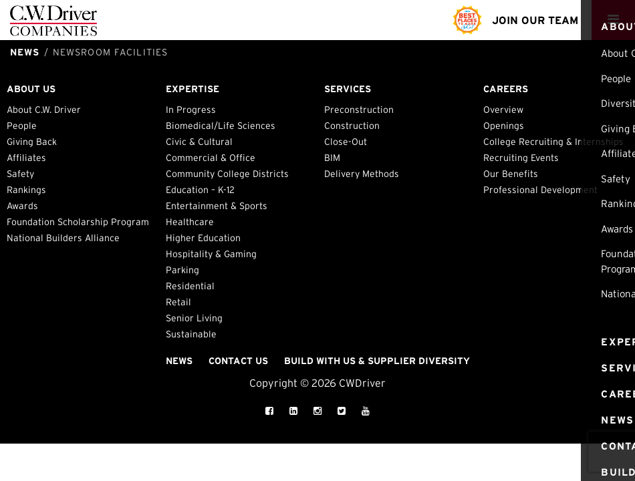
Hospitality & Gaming (211, 254)
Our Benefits (510, 173)
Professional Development (540, 189)
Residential (190, 286)
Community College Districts (227, 173)
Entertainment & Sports (216, 205)
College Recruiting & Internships (553, 141)
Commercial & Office (210, 157)
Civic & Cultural (199, 141)
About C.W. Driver (44, 109)
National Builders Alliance (63, 237)
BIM (332, 157)
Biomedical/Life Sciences (220, 125)
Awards (22, 205)
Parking (182, 270)
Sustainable (191, 334)
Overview (503, 109)
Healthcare (190, 221)
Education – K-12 (200, 189)
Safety (20, 173)
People (22, 125)
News (179, 360)
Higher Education (203, 237)
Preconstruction (359, 109)
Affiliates (26, 157)
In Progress (191, 109)
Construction (352, 125)
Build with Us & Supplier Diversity (377, 360)
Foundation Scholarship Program (78, 221)
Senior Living (194, 318)
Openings (503, 125)
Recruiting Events (521, 157)
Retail (178, 302)
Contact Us (238, 360)
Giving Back (32, 141)
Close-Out (345, 141)
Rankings (26, 189)
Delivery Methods (361, 173)
